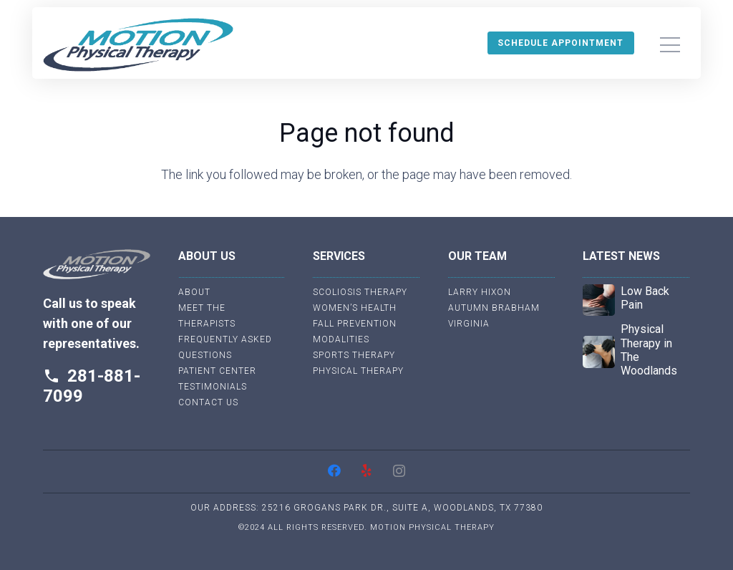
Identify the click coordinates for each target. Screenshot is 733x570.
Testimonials (212, 387)
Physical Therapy (358, 371)
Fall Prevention (355, 324)
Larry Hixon (479, 292)
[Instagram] (399, 471)
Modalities (341, 339)
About (194, 292)
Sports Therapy (354, 355)
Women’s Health (355, 308)
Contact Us (208, 402)
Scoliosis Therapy (360, 292)
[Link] (138, 45)
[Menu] (669, 45)
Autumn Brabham (494, 308)
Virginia (469, 324)
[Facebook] (335, 471)
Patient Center (217, 371)
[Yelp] (367, 471)
